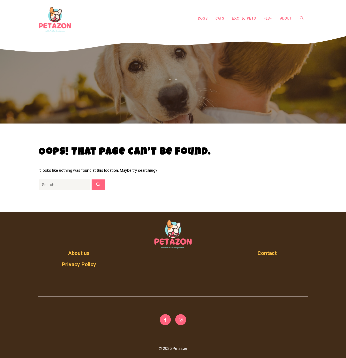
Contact (267, 253)
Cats (219, 18)
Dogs (202, 18)
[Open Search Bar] (302, 18)
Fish (268, 18)
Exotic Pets (244, 18)
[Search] (98, 184)
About (286, 18)
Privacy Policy (79, 264)
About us (79, 253)
